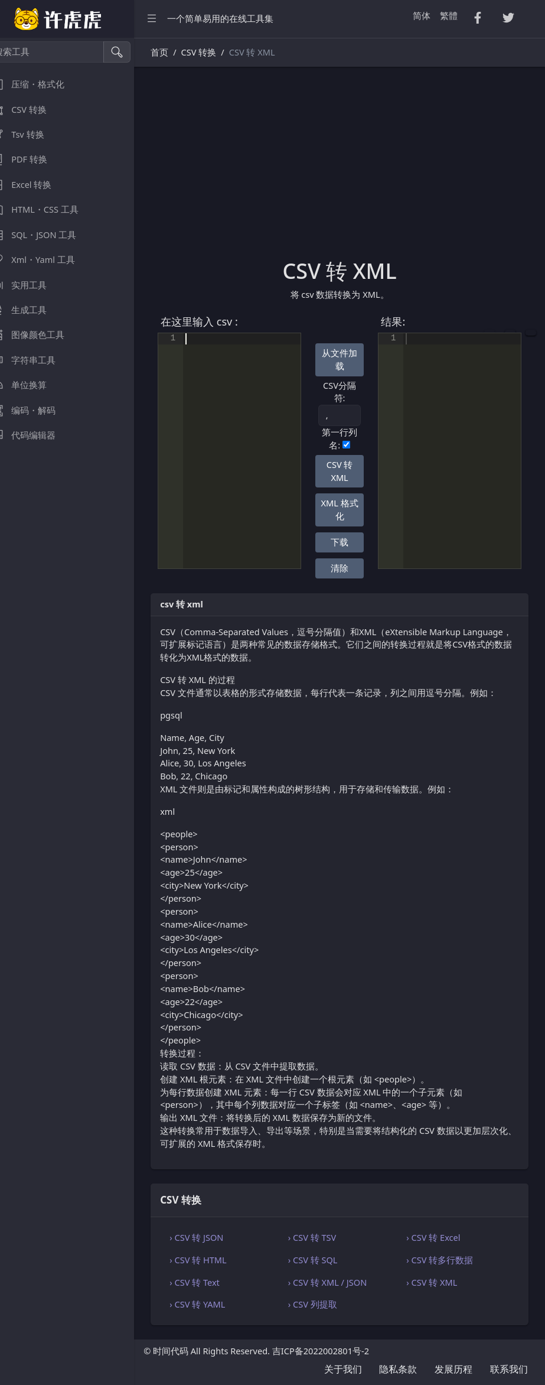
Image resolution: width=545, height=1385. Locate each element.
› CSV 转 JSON (213, 1237)
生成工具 (32, 310)
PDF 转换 (32, 159)
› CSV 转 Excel (439, 1237)
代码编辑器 (36, 435)
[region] (75, 711)
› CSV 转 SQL (324, 1260)
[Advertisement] (348, 169)
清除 (348, 568)
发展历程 (453, 1369)
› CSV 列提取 (323, 1304)
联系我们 (509, 1369)
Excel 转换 (34, 184)
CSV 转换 (32, 109)
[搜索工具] (62, 52)
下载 (348, 542)
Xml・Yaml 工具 (46, 259)
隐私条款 (398, 1369)
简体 (421, 15)
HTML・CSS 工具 (48, 209)
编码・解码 (36, 410)
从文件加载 (347, 359)
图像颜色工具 (40, 335)
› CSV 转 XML (437, 1282)
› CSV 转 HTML (215, 1260)
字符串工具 (36, 360)
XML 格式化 (348, 509)
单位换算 (32, 385)
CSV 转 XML (348, 471)
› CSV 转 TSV (323, 1237)
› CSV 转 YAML (214, 1304)
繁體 (449, 15)
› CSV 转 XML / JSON (338, 1282)
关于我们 (343, 1369)
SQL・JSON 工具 (46, 235)
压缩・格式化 (40, 84)
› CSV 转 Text (212, 1282)
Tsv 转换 (30, 134)
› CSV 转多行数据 (445, 1260)
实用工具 (32, 285)
